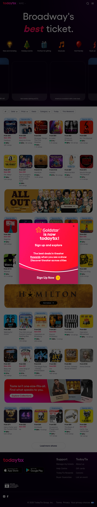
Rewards (35, 256)
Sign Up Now (48, 277)
